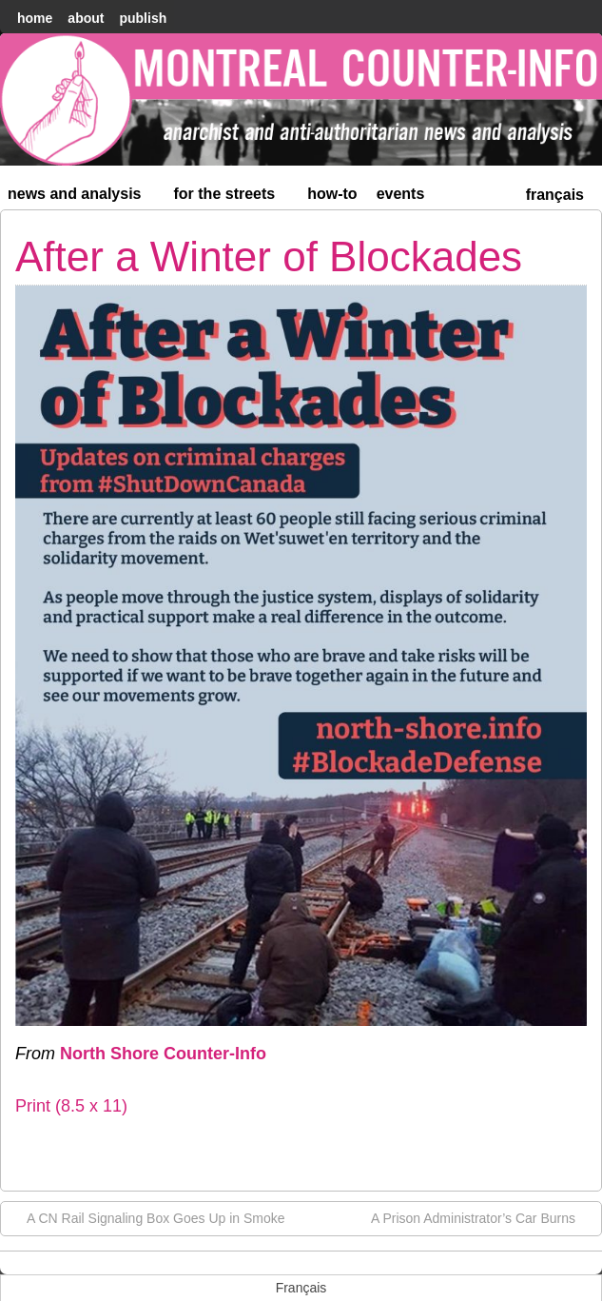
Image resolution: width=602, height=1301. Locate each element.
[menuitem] (555, 192)
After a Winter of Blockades (268, 256)
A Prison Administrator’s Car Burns (482, 1217)
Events (401, 194)
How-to (332, 194)
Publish (142, 18)
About (86, 18)
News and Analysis (83, 197)
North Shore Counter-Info (163, 1053)
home (34, 18)
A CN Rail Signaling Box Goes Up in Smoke (146, 1217)
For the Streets (233, 197)
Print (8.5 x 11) (71, 1105)
